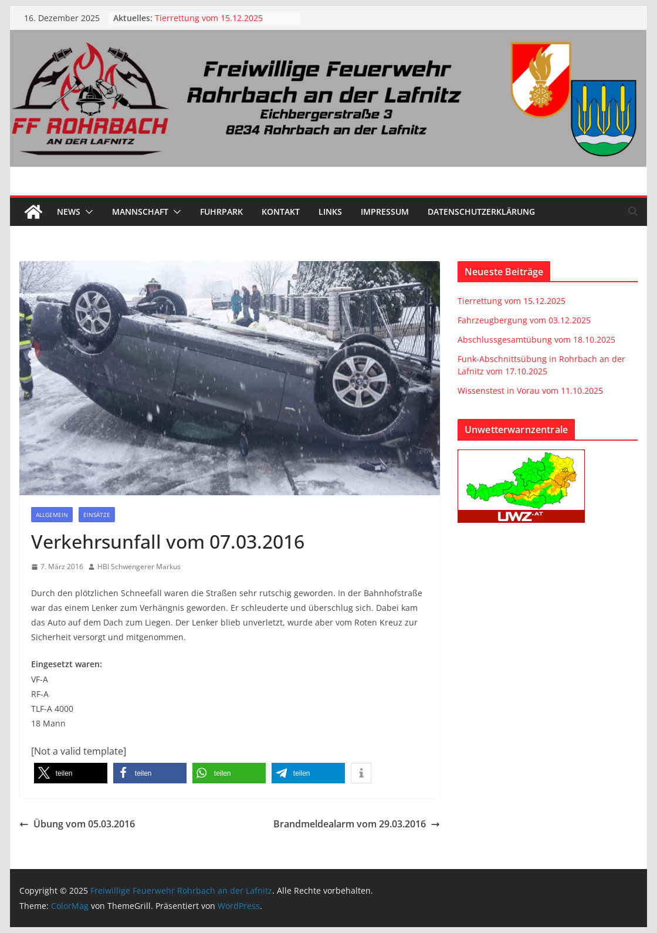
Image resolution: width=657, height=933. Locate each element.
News (68, 211)
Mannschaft (140, 211)
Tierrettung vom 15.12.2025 (209, 17)
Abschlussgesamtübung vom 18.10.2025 (536, 339)
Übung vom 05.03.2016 (77, 823)
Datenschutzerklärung (481, 211)
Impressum (385, 211)
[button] (86, 212)
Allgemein (52, 515)
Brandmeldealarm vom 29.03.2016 (356, 823)
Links (330, 211)
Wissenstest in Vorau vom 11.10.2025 (530, 390)
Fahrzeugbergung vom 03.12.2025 (524, 320)
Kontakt (281, 211)
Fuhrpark (221, 211)
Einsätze (96, 515)
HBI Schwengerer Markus (139, 567)
